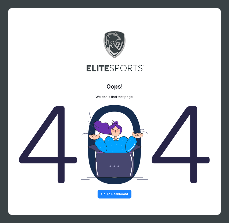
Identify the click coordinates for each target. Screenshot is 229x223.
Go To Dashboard (114, 194)
